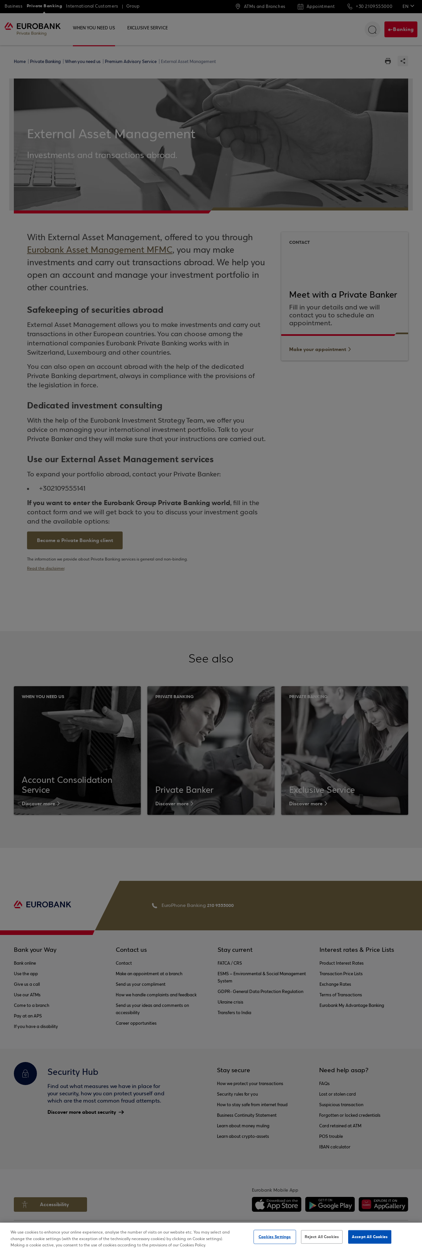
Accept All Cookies (370, 1236)
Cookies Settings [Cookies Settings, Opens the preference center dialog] (274, 1236)
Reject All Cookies (322, 1236)
